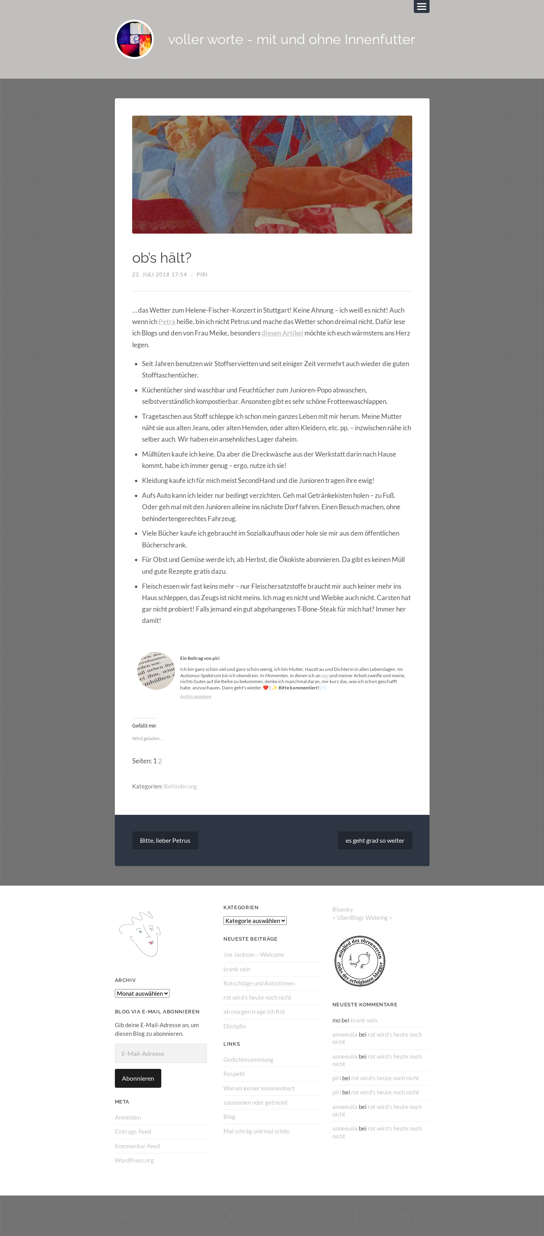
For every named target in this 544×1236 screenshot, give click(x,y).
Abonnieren (138, 1078)
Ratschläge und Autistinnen (259, 982)
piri (202, 275)
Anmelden (128, 1117)
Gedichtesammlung (248, 1059)
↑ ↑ (426, 1215)
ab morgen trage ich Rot (254, 1011)
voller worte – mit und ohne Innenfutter (208, 1215)
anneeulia (345, 1033)
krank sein (236, 968)
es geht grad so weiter (375, 840)
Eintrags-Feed (133, 1131)
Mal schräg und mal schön (256, 1130)
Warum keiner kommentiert (259, 1087)
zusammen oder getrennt (255, 1101)
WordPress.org (134, 1159)
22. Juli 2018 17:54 (159, 275)
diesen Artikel (282, 333)
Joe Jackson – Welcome (253, 954)
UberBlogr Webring (362, 917)
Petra (167, 321)
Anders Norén (398, 1215)
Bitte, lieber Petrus (165, 840)
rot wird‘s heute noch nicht (257, 997)
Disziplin (234, 1025)
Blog (229, 1116)
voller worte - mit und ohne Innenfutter (292, 39)
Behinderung (180, 786)
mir (324, 675)
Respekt (234, 1073)
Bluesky (342, 909)
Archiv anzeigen (195, 696)
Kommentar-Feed (137, 1145)
